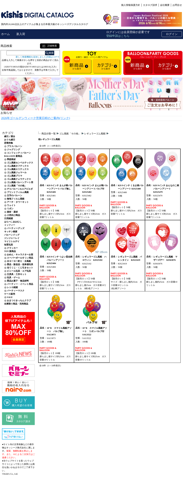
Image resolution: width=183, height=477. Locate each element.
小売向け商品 (13, 215)
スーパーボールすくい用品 (20, 258)
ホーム (6, 34)
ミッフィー (9, 225)
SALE (10, 297)
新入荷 (20, 34)
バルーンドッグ (11, 235)
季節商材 (11, 159)
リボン (10, 208)
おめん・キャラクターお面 (20, 254)
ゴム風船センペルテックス (20, 162)
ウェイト (11, 205)
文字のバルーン (14, 195)
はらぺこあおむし (13, 221)
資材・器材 (12, 212)
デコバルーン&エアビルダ (20, 189)
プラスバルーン (14, 146)
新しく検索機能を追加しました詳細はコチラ (37, 57)
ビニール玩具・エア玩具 (19, 271)
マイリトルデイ (11, 241)
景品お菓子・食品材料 (18, 281)
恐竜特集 (8, 143)
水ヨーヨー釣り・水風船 (19, 261)
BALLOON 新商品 (13, 156)
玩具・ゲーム (13, 277)
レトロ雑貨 (12, 287)
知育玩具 (8, 244)
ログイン (172, 34)
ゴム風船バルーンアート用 (20, 182)
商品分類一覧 (48, 133)
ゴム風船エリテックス (18, 169)
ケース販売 (9, 294)
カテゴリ (8, 132)
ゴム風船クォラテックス (19, 179)
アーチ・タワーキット (18, 202)
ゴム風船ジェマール (17, 172)
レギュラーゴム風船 (95, 133)
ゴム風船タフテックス (18, 166)
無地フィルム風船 (15, 198)
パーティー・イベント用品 (20, 284)
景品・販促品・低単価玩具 (20, 264)
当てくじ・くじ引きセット (20, 267)
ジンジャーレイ (11, 238)
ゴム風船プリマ (14, 175)
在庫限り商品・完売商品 (16, 304)
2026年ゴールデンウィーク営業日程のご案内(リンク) (35, 118)
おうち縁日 (9, 139)
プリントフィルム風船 (18, 192)
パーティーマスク (15, 290)
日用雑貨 (8, 218)
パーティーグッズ (15, 228)
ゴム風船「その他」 (17, 185)
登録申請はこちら (118, 35)
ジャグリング (13, 149)
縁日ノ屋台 (9, 136)
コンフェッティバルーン (19, 153)
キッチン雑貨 (10, 231)
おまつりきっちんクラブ (19, 300)
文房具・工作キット (17, 274)
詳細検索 (50, 45)
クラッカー (12, 248)
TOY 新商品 (10, 251)
